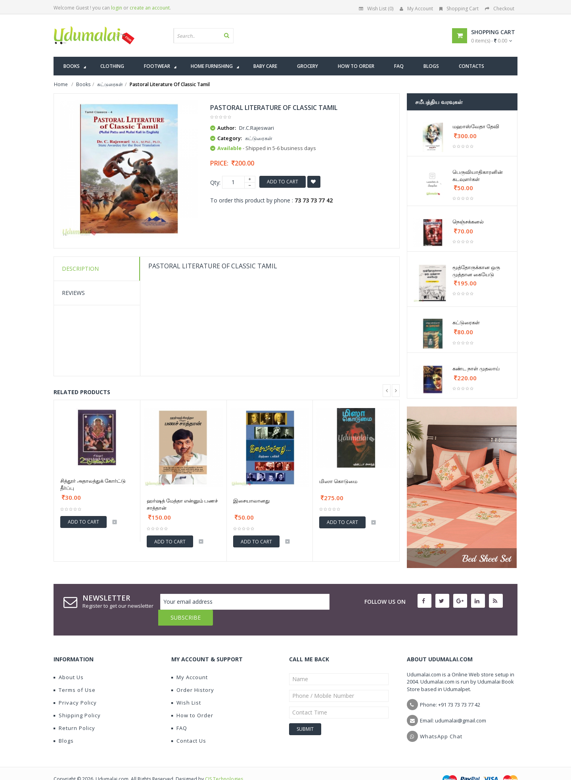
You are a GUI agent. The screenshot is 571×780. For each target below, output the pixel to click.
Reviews (73, 293)
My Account (416, 8)
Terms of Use (75, 674)
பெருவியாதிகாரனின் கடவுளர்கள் (477, 175)
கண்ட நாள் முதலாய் (476, 368)
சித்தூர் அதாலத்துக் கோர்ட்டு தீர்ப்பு (93, 484)
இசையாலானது (251, 500)
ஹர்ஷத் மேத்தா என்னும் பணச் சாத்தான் (182, 504)
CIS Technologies (224, 763)
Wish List (186, 686)
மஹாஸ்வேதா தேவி (475, 126)
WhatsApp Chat (441, 720)
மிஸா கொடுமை (338, 481)
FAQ (179, 712)
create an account (150, 7)
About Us (69, 661)
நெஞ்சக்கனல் (468, 221)
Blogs (64, 724)
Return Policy (74, 712)
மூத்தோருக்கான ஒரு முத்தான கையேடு (476, 271)
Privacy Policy (75, 686)
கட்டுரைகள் (466, 322)
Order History (192, 674)
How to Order (192, 699)
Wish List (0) (376, 8)
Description (80, 268)
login (116, 7)
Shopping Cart (459, 8)
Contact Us (188, 724)
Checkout (499, 8)
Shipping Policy (77, 699)
